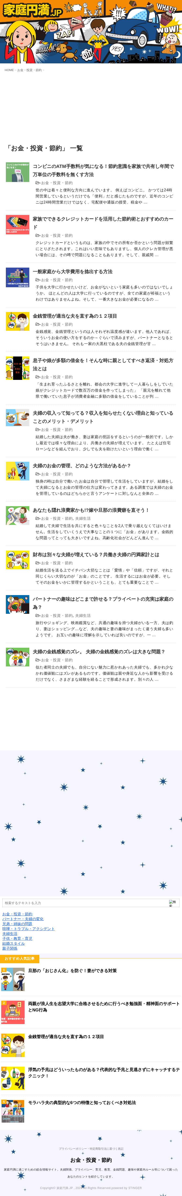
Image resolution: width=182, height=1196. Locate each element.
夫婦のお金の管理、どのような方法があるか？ (82, 465)
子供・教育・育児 (17, 939)
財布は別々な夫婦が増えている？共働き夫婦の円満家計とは (96, 554)
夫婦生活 (83, 518)
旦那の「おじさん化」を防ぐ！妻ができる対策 (72, 970)
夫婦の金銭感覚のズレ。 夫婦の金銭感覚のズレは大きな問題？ (99, 651)
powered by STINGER (126, 1188)
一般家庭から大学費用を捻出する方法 (72, 271)
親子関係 (9, 948)
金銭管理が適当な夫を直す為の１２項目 (75, 316)
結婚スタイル (13, 943)
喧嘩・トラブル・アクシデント (28, 929)
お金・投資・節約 (57, 183)
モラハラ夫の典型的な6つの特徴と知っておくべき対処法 (82, 1102)
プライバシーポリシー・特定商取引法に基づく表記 (91, 1148)
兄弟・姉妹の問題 (17, 924)
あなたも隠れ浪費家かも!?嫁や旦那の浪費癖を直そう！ (91, 510)
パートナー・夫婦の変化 (23, 919)
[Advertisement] (91, 108)
